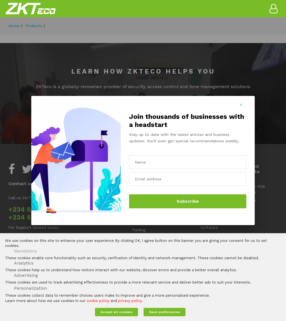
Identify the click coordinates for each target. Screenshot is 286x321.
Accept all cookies (116, 312)
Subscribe (188, 201)
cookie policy (98, 301)
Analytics (24, 263)
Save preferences (164, 312)
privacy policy (130, 301)
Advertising (26, 275)
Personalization (30, 288)
